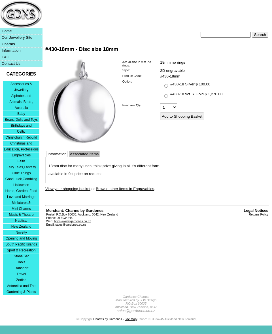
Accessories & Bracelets (21, 84)
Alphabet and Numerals (21, 96)
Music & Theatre (21, 215)
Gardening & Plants (21, 292)
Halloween (21, 185)
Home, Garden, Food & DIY (21, 191)
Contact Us (11, 63)
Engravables (21, 155)
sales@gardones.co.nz (71, 224)
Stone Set (21, 256)
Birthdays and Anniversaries (21, 126)
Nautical (21, 221)
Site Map (131, 319)
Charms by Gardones (107, 319)
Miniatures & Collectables (21, 203)
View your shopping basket (67, 189)
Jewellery (21, 90)
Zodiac (21, 280)
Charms (8, 44)
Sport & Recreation (21, 250)
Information (11, 50)
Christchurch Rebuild (21, 137)
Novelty (21, 232)
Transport (21, 268)
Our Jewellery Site (17, 37)
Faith (21, 161)
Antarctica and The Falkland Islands (21, 286)
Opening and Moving (21, 238)
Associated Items (84, 154)
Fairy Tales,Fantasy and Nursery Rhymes (21, 167)
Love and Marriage (21, 197)
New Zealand (21, 227)
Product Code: (132, 75)
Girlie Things (21, 173)
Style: (126, 70)
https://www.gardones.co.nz (72, 221)
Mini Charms (21, 209)
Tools (21, 262)
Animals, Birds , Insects (21, 102)
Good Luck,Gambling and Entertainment (21, 179)
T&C (5, 57)
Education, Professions (21, 149)
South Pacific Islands (21, 244)
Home (7, 31)
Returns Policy (258, 214)
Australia (21, 108)
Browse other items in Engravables (125, 189)
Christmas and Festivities (21, 143)
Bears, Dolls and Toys (21, 120)
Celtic (21, 131)
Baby (21, 114)
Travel (21, 274)
